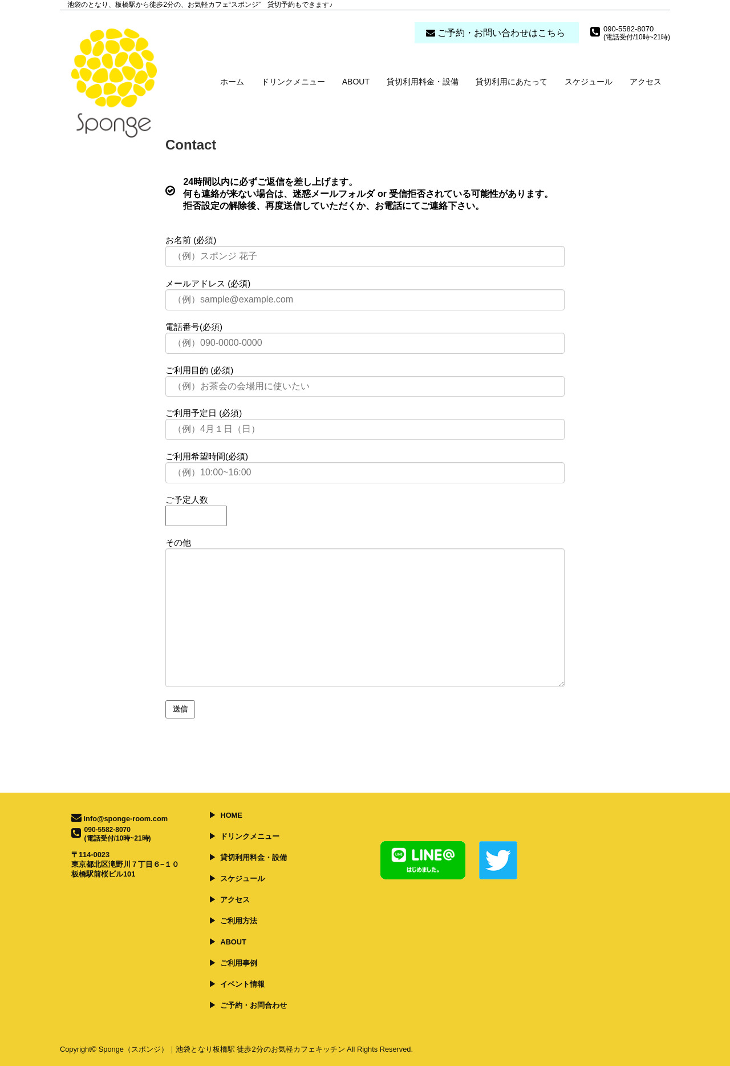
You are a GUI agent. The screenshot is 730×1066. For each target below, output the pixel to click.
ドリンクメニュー (293, 81)
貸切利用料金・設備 (423, 81)
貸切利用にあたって (512, 81)
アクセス (646, 81)
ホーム (232, 81)
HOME (231, 815)
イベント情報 (242, 984)
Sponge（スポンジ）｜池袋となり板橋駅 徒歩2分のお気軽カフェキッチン (222, 1049)
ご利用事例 (238, 963)
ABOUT (356, 81)
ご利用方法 (238, 920)
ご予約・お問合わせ (253, 1005)
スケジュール (589, 81)
